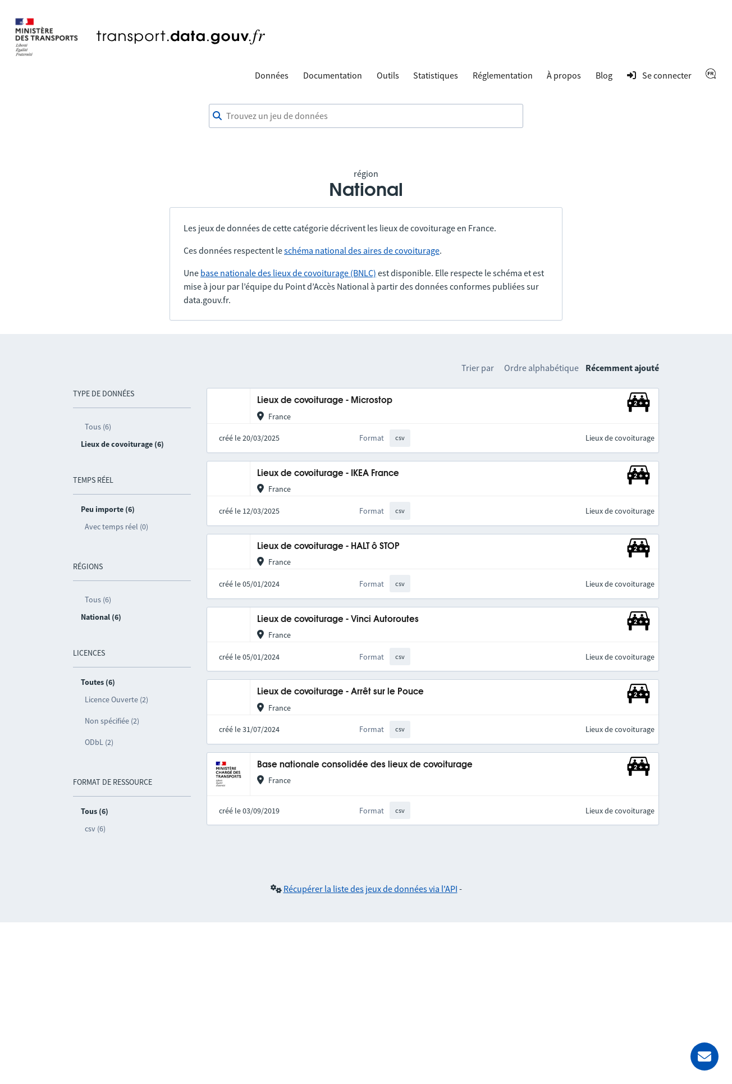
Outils (388, 75)
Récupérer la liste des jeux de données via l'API (370, 888)
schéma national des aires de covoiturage (362, 250)
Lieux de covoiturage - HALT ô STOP (328, 546)
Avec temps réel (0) (116, 527)
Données (272, 75)
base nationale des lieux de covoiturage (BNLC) (288, 272)
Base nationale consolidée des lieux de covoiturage (365, 765)
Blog (604, 75)
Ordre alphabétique (541, 367)
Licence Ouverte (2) (116, 699)
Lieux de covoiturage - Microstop (324, 400)
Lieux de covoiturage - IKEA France (328, 473)
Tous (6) (98, 427)
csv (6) (95, 829)
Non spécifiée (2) (112, 721)
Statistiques (435, 75)
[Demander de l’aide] (704, 1056)
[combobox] (366, 116)
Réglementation (503, 75)
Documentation (332, 75)
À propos (564, 75)
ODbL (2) (99, 742)
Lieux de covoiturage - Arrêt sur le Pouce (340, 692)
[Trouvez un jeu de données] (366, 116)
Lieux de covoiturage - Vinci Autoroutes (338, 619)
